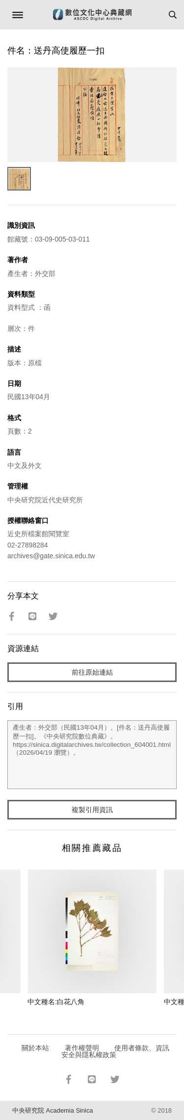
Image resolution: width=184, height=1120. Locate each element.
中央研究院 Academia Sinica (52, 1110)
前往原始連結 (92, 672)
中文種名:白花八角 (55, 1002)
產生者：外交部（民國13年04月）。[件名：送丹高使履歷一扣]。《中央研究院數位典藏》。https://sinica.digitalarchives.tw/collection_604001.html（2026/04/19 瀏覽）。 (92, 754)
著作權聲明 (82, 1048)
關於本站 (35, 1048)
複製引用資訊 (92, 810)
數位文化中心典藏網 (92, 15)
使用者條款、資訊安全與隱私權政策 (115, 1051)
